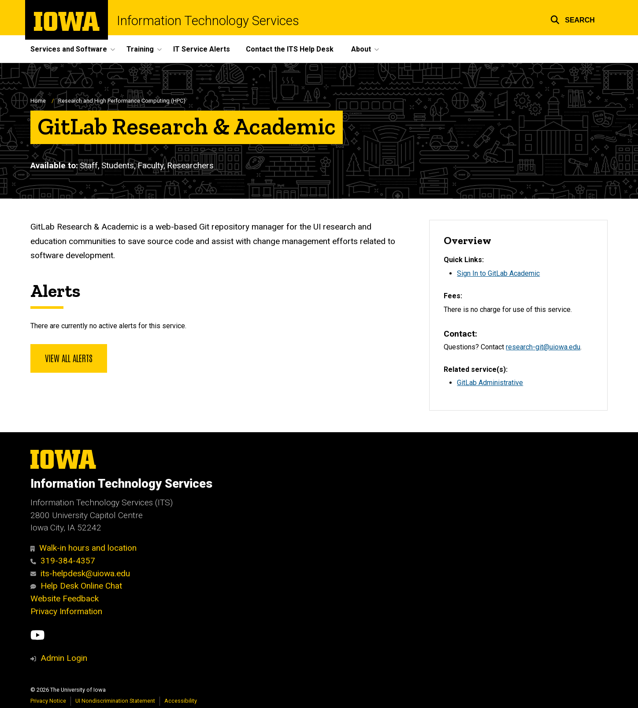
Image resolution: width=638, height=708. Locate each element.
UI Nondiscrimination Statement (115, 700)
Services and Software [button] (68, 49)
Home (38, 100)
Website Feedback (64, 598)
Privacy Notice (48, 700)
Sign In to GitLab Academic (498, 273)
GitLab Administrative (490, 382)
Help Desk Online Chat (76, 586)
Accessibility (180, 700)
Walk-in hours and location (83, 548)
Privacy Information (66, 611)
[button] (573, 18)
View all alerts (69, 357)
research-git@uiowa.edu (543, 347)
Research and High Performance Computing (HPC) (121, 100)
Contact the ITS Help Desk (290, 49)
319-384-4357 (62, 561)
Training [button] (140, 49)
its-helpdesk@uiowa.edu (80, 573)
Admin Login (64, 658)
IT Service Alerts (201, 49)
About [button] (361, 49)
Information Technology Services (208, 21)
